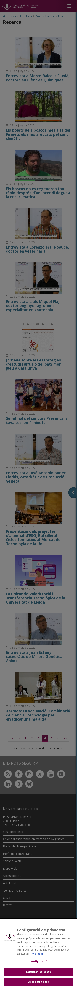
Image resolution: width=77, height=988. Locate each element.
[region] (38, 953)
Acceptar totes (38, 981)
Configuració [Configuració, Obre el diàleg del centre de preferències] (39, 961)
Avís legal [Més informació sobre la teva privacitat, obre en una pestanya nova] (37, 953)
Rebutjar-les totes (38, 971)
